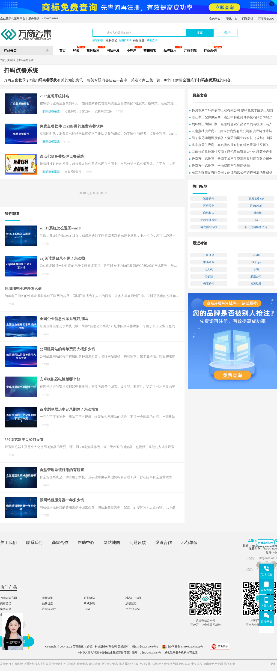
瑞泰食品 (82, 663)
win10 (256, 255)
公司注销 (208, 255)
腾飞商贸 (229, 663)
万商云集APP (266, 18)
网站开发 (113, 50)
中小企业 (208, 262)
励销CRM (125, 40)
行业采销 (210, 50)
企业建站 (89, 598)
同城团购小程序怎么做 (23, 289)
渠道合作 (163, 542)
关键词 (11, 60)
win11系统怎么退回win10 (60, 228)
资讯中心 (231, 18)
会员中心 (214, 18)
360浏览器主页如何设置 (24, 440)
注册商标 (256, 212)
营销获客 (149, 50)
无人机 (209, 269)
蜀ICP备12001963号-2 (145, 646)
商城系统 (89, 603)
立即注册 (255, 30)
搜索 (200, 32)
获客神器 (98, 40)
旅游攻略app (256, 198)
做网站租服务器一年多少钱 (62, 500)
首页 (62, 50)
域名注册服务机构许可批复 (181, 652)
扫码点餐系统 (25, 60)
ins (256, 220)
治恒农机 (184, 663)
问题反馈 (247, 18)
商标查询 (47, 598)
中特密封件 (59, 663)
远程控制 (208, 205)
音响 (256, 269)
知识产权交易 (142, 663)
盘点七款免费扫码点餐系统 (62, 156)
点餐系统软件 (103, 111)
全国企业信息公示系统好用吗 (64, 319)
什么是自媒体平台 (256, 227)
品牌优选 (47, 603)
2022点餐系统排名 (54, 96)
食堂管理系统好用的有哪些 (62, 470)
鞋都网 (71, 663)
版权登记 (111, 40)
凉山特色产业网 (213, 663)
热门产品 (8, 587)
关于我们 (8, 542)
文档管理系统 (208, 220)
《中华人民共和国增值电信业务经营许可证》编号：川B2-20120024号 (119, 652)
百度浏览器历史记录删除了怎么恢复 (69, 409)
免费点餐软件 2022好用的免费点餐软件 (71, 126)
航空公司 (256, 276)
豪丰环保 (94, 663)
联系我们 (34, 542)
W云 (76, 50)
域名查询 (152, 40)
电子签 (209, 276)
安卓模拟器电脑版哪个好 (60, 379)
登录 (227, 32)
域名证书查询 (133, 598)
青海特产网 (171, 663)
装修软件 (208, 198)
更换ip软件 (256, 205)
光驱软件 (208, 283)
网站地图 (112, 542)
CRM (87, 609)
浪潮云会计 (49, 609)
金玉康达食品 (109, 663)
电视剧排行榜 (208, 227)
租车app (256, 262)
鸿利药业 (157, 663)
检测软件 (256, 283)
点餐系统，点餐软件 (77, 111)
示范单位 (189, 542)
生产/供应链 (132, 609)
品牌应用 (170, 50)
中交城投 (196, 663)
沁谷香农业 (126, 663)
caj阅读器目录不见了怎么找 (62, 258)
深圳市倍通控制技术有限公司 (33, 663)
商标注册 (138, 40)
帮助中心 (86, 542)
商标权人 (208, 212)
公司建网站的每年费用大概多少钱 (67, 349)
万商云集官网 (8, 598)
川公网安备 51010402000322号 (182, 646)
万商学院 (190, 50)
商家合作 (60, 542)
